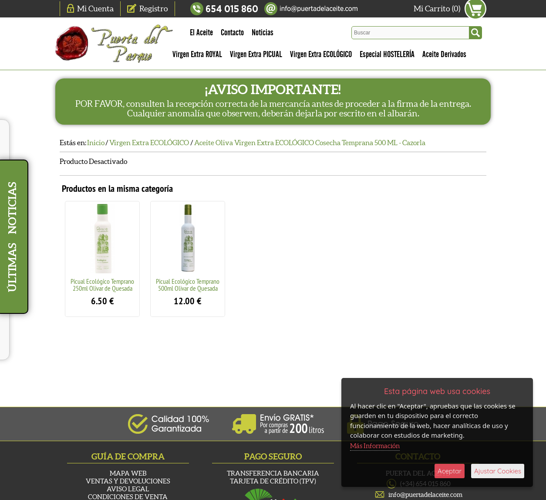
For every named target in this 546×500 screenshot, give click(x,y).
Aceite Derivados (444, 54)
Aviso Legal (128, 489)
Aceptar (450, 471)
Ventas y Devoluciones (128, 481)
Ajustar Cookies (497, 471)
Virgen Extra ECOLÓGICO (321, 54)
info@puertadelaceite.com (425, 494)
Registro (153, 8)
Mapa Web (128, 473)
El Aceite (201, 32)
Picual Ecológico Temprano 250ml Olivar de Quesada (102, 285)
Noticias (262, 32)
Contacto (232, 32)
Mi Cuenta (95, 8)
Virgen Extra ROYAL (197, 54)
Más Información (375, 445)
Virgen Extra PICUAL (256, 54)
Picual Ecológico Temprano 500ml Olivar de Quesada (187, 285)
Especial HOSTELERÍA (387, 54)
